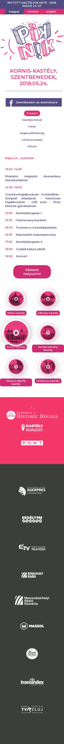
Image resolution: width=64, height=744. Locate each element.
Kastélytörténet (32, 119)
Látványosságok (32, 139)
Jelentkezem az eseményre (37, 102)
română (32, 11)
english (51, 11)
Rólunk (32, 146)
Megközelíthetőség (32, 133)
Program (32, 113)
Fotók (32, 126)
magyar (14, 11)
